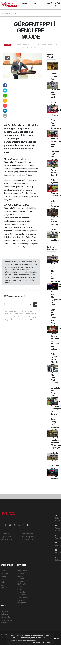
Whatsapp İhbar (28, 536)
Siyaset (4, 588)
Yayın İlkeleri (6, 536)
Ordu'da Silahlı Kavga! (54, 66)
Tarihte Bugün (20, 588)
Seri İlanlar (21, 595)
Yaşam (3, 579)
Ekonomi (33, 3)
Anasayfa (6, 13)
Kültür (3, 582)
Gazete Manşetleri (21, 601)
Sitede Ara (5, 611)
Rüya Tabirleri (6, 620)
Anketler (4, 614)
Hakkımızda (5, 534)
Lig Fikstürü (21, 584)
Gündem (23, 3)
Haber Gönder (28, 539)
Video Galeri (57, 527)
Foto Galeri (57, 518)
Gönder (35, 304)
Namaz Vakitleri (20, 577)
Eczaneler (21, 581)
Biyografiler (5, 617)
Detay (36, 643)
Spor (14, 13)
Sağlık (3, 576)
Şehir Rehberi (22, 598)
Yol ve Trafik (22, 573)
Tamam (46, 643)
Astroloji (4, 623)
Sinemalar (21, 592)
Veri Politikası (6, 539)
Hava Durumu (22, 570)
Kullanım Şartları (28, 534)
